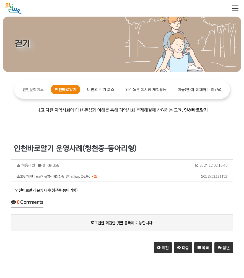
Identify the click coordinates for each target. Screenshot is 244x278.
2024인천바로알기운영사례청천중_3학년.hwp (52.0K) (122, 176)
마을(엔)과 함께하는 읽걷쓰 (200, 89)
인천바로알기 (65, 89)
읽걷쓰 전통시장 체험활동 (146, 89)
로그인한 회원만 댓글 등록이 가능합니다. (122, 222)
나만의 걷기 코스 (100, 89)
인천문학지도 (33, 89)
